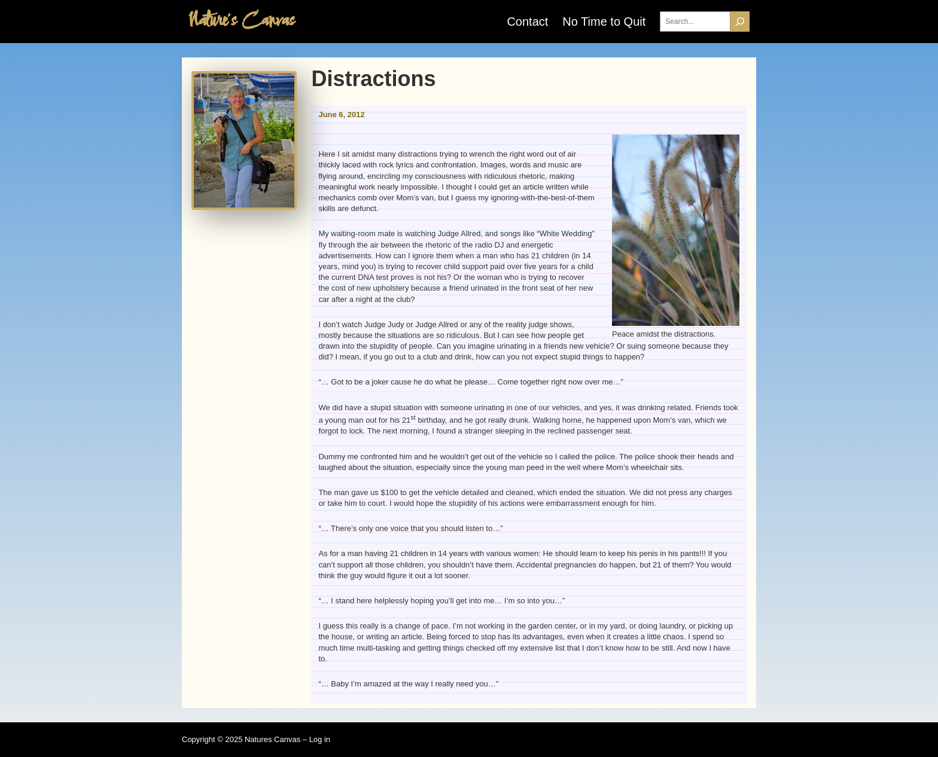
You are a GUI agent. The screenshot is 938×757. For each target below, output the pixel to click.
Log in (319, 739)
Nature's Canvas (241, 21)
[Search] (740, 21)
